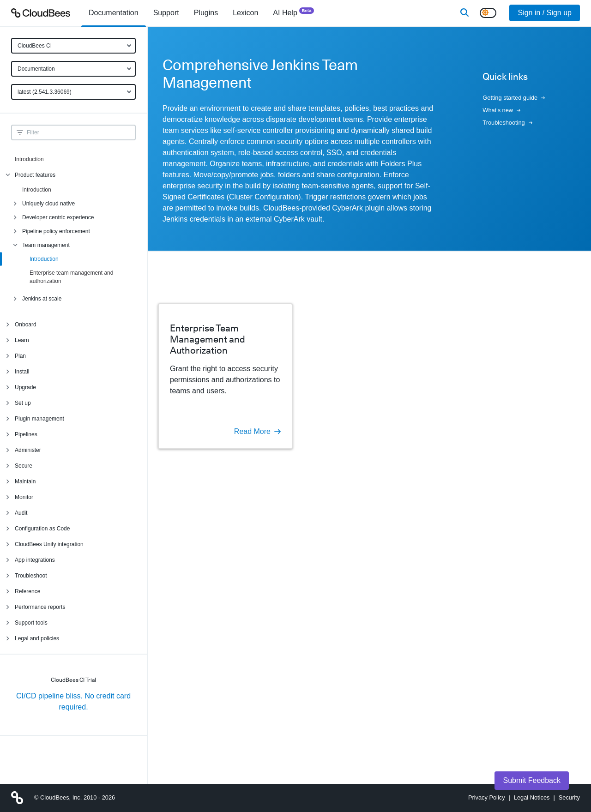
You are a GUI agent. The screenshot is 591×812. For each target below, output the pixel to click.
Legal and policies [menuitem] (37, 638)
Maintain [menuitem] (25, 481)
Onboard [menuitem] (25, 324)
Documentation (36, 69)
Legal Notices (532, 797)
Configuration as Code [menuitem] (42, 528)
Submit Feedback (532, 780)
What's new (501, 110)
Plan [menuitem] (20, 356)
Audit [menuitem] (21, 513)
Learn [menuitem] (22, 340)
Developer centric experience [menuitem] (58, 217)
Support (166, 13)
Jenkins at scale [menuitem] (41, 298)
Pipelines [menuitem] (26, 434)
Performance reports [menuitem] (40, 607)
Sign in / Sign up (545, 13)
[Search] (464, 13)
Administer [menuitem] (28, 450)
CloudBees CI (35, 45)
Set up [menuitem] (23, 403)
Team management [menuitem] (46, 245)
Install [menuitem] (22, 371)
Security (569, 797)
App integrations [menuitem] (35, 560)
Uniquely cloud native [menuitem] (48, 203)
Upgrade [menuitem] (25, 387)
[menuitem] (113, 13)
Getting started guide (513, 97)
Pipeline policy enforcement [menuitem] (56, 231)
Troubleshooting (507, 122)
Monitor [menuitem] (24, 497)
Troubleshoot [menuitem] (31, 575)
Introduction (29, 159)
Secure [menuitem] (23, 466)
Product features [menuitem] (35, 175)
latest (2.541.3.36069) (45, 92)
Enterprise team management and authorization (71, 277)
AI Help (293, 12)
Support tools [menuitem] (31, 623)
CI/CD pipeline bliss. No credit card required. (73, 701)
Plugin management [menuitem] (39, 418)
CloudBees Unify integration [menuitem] (49, 544)
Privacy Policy (486, 797)
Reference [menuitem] (27, 591)
